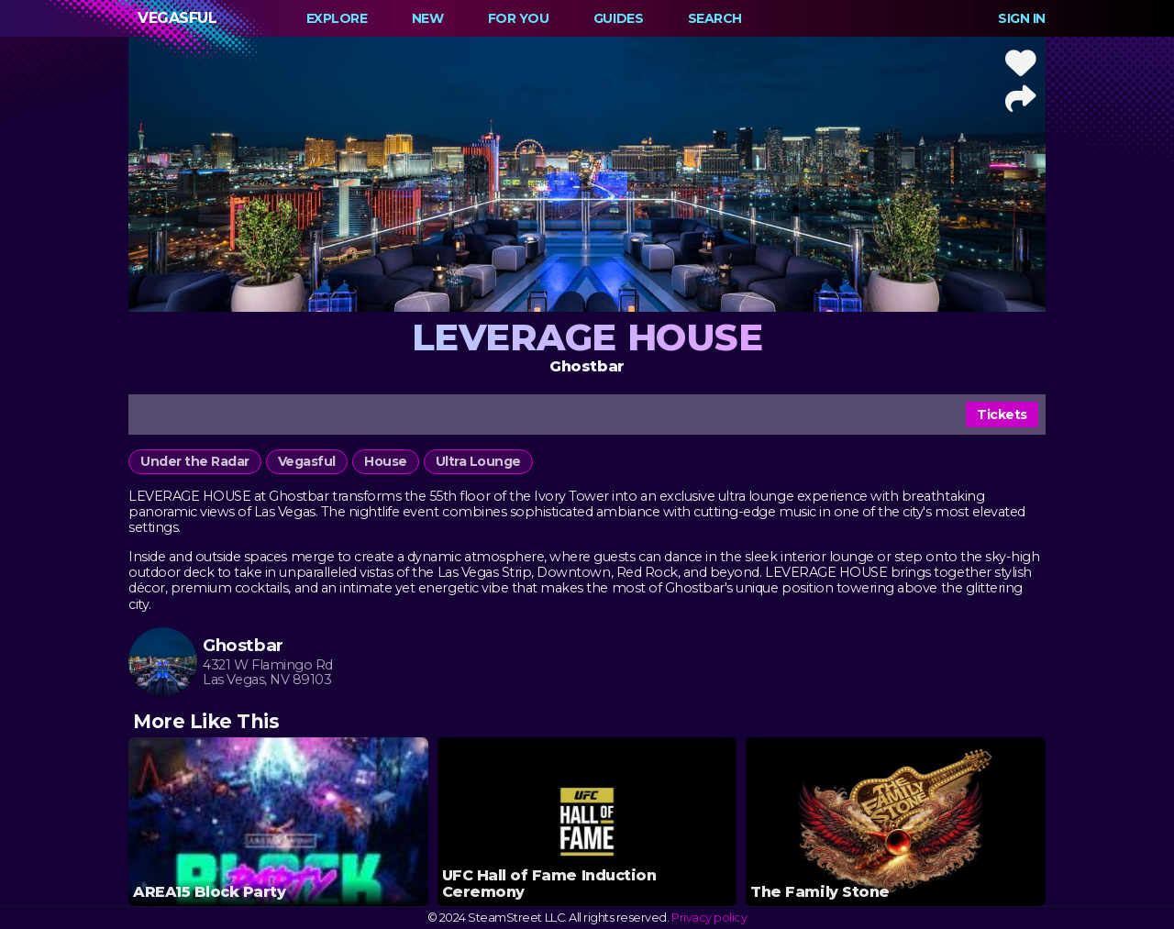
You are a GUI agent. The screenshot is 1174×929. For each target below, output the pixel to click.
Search (715, 18)
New (428, 18)
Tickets (1002, 414)
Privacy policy (709, 917)
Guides (618, 18)
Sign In (1022, 18)
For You (518, 18)
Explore (337, 18)
